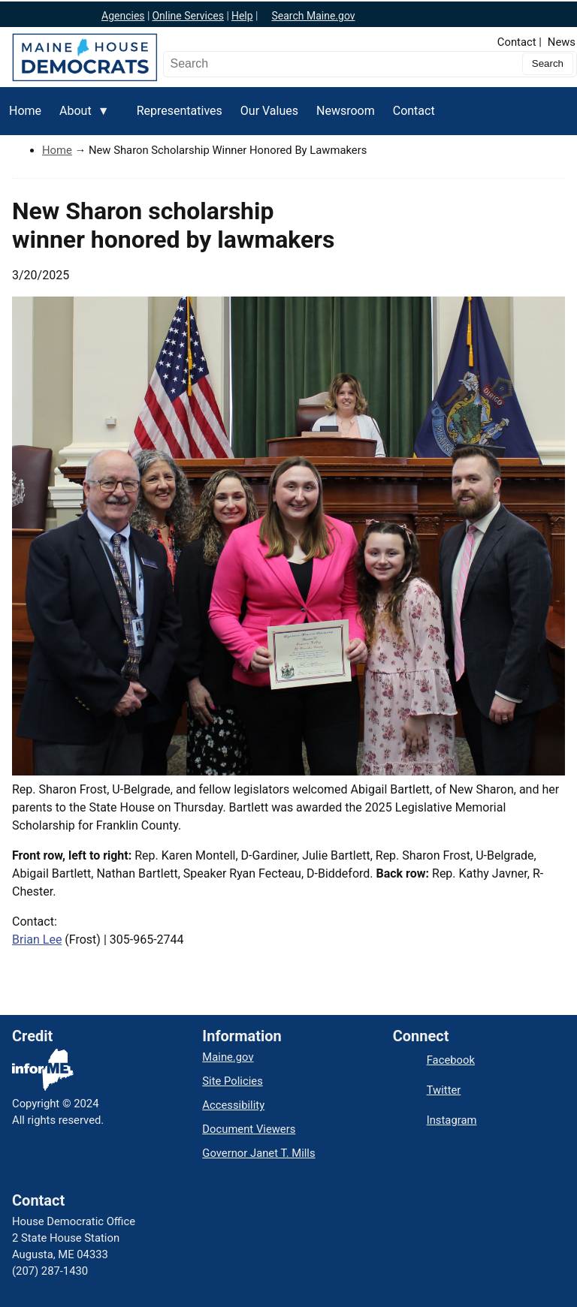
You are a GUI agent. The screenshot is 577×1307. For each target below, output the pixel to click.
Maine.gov (227, 1057)
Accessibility (233, 1105)
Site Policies (232, 1081)
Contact (516, 42)
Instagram (452, 1120)
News (561, 42)
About (80, 119)
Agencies (123, 16)
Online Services (188, 16)
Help (242, 16)
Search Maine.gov (313, 16)
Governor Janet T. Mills (258, 1153)
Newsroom (345, 111)
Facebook (451, 1060)
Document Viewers (248, 1129)
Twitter (444, 1090)
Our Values (269, 111)
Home (25, 111)
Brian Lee (37, 939)
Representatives (179, 111)
